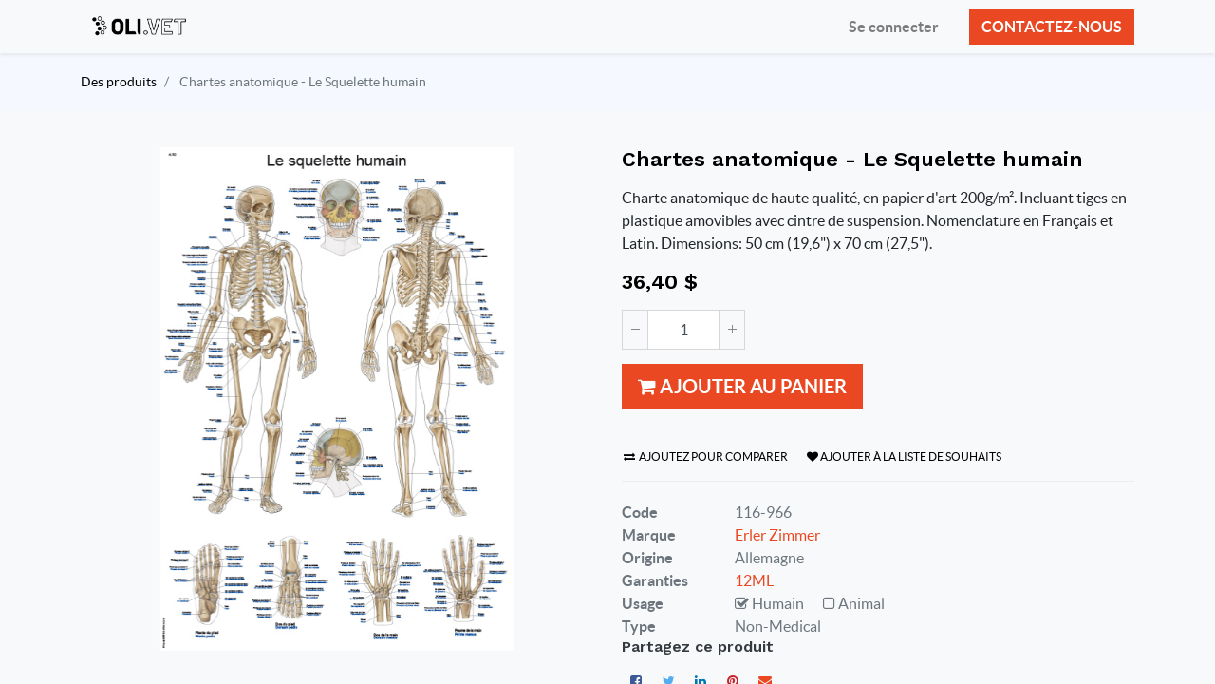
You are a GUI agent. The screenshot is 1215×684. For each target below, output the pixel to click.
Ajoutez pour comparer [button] (706, 456)
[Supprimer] (635, 330)
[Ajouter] (732, 330)
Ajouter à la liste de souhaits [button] (904, 456)
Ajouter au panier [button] (742, 386)
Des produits (119, 81)
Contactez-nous (1051, 26)
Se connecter (894, 26)
